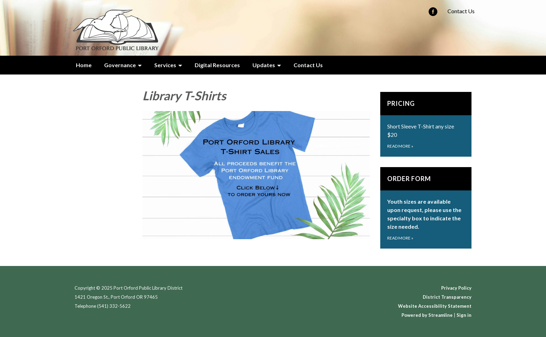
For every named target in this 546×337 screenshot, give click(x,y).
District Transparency (447, 297)
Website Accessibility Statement (434, 306)
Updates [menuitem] (263, 65)
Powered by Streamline (427, 315)
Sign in (464, 315)
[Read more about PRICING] (426, 124)
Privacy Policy (456, 288)
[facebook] (433, 13)
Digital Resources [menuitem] (217, 65)
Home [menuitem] (84, 65)
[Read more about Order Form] (426, 208)
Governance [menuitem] (120, 65)
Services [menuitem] (165, 65)
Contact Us (461, 11)
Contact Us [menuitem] (308, 65)
